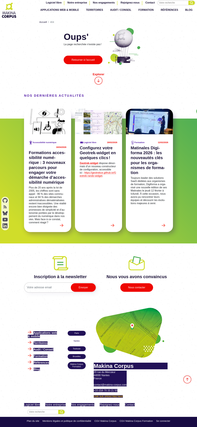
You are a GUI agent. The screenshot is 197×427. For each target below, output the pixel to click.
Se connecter (163, 421)
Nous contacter (136, 287)
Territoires (94, 10)
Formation (146, 10)
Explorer (98, 79)
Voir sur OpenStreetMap (108, 396)
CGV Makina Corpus (105, 421)
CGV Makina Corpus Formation (136, 421)
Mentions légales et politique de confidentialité (66, 421)
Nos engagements (104, 2)
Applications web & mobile (59, 10)
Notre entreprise (77, 2)
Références (169, 10)
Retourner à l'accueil (83, 59)
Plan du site (33, 421)
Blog (189, 10)
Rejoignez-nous (130, 2)
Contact (150, 2)
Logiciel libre (54, 2)
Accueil (43, 22)
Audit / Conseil (120, 10)
